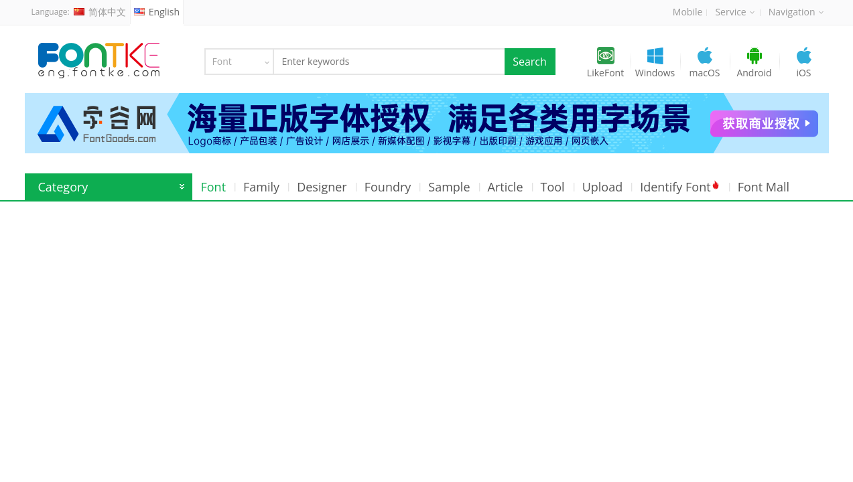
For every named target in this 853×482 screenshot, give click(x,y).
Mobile (688, 11)
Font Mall (764, 187)
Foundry (388, 187)
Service (734, 11)
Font (213, 187)
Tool (553, 187)
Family (261, 187)
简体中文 (100, 11)
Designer (322, 187)
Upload (602, 187)
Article (505, 187)
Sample (449, 187)
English (157, 11)
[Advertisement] (427, 302)
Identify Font (680, 187)
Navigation (796, 11)
